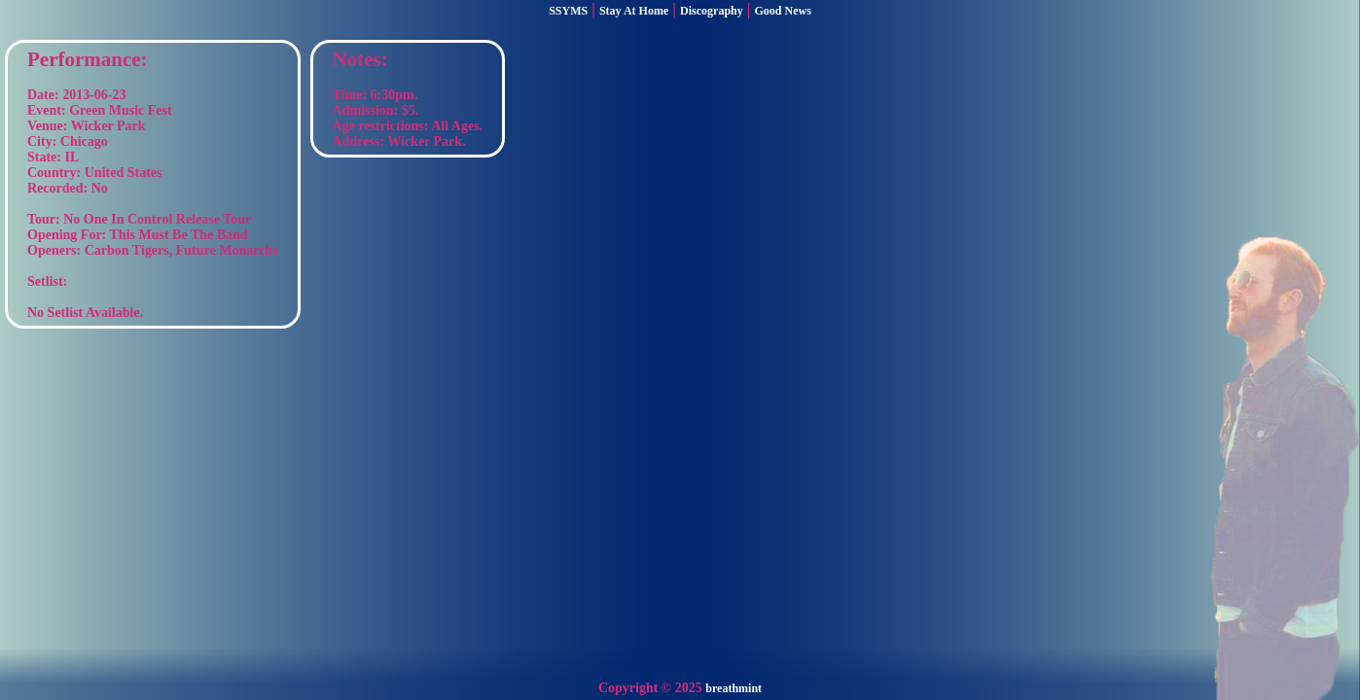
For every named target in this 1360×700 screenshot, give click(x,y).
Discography (711, 11)
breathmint (733, 688)
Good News (783, 11)
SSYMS (568, 11)
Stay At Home (633, 11)
